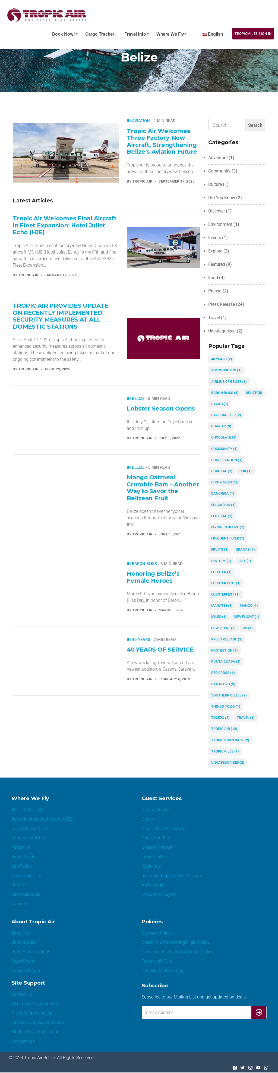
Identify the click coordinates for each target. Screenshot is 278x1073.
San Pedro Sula (25, 894)
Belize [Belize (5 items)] (254, 393)
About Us (20, 933)
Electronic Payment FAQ (34, 1004)
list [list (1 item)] (244, 561)
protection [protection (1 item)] (224, 650)
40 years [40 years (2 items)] (221, 359)
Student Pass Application (35, 1032)
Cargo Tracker (99, 34)
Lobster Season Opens (161, 408)
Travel (214, 317)
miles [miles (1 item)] (219, 617)
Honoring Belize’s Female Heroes (153, 577)
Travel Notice (154, 856)
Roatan (18, 885)
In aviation (138, 120)
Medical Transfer (158, 847)
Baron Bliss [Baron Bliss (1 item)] (225, 393)
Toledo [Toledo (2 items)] (220, 718)
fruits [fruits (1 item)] (220, 549)
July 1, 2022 (169, 438)
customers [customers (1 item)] (224, 482)
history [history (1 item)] (221, 561)
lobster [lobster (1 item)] (221, 572)
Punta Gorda (23, 856)
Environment (220, 224)
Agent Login (153, 885)
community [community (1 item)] (224, 449)
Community (219, 171)
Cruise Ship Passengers (164, 828)
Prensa (215, 291)
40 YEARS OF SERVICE (160, 649)
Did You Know (221, 197)
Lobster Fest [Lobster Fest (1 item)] (226, 583)
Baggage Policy (157, 933)
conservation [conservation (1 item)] (226, 460)
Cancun (18, 903)
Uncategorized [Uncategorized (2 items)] (227, 762)
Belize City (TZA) (27, 809)
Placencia (20, 847)
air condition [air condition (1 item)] (226, 370)
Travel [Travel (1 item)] (246, 718)
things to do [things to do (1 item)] (225, 706)
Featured (216, 264)
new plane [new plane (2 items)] (223, 628)
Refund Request (157, 809)
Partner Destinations (30, 952)
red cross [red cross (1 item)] (223, 673)
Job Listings (23, 1041)
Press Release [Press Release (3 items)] (226, 639)
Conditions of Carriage (163, 970)
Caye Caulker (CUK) (30, 828)
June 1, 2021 (170, 534)
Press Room (22, 961)
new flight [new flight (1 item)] (246, 617)
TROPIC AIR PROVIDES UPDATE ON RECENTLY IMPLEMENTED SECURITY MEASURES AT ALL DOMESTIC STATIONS (60, 316)
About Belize (23, 942)
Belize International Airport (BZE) (42, 819)
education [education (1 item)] (223, 505)
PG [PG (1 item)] (248, 628)
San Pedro (21, 866)
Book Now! (63, 34)
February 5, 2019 (174, 679)
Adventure (218, 157)
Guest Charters (156, 838)
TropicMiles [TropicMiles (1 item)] (225, 751)
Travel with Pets (157, 961)
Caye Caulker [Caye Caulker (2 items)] (226, 415)
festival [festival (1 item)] (221, 516)
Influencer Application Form (37, 1022)
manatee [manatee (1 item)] (222, 605)
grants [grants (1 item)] (245, 549)
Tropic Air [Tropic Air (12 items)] (224, 729)
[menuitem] (213, 34)
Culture (215, 184)
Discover (216, 211)
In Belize (135, 398)
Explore (215, 251)
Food (213, 277)
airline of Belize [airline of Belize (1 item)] (229, 382)
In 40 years (138, 639)
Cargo (147, 819)
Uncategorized (222, 331)
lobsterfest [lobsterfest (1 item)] (225, 594)
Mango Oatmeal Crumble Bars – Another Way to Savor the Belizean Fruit (163, 488)
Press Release (221, 304)
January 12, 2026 (61, 275)
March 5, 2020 (172, 610)
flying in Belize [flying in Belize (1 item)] (227, 527)
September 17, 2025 (176, 181)
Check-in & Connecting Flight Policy (176, 942)
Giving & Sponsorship (31, 1013)
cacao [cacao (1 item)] (219, 404)
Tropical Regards (27, 970)
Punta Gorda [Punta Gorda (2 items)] (226, 661)
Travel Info (135, 34)
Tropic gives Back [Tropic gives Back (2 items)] (230, 740)
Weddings (151, 866)
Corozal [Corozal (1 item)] (221, 471)
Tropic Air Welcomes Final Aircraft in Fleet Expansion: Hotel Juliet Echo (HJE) (65, 225)
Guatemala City (26, 875)
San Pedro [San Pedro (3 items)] (223, 684)
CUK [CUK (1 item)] (245, 471)
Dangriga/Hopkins (28, 838)
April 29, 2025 (57, 369)
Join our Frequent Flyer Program (172, 875)
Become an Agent (158, 894)
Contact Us (22, 994)
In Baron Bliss (142, 563)
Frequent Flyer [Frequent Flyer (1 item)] (227, 538)
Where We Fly (170, 34)
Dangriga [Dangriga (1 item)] (222, 493)
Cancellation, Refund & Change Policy (177, 952)
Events (214, 237)
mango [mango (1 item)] (249, 605)
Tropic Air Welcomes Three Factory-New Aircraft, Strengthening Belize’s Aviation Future (162, 141)
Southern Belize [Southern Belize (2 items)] (229, 695)
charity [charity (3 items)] (221, 426)
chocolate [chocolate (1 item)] (223, 437)
